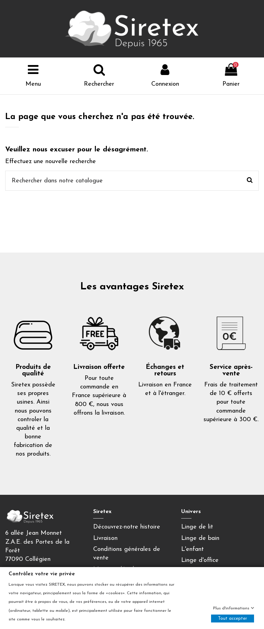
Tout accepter (232, 618)
